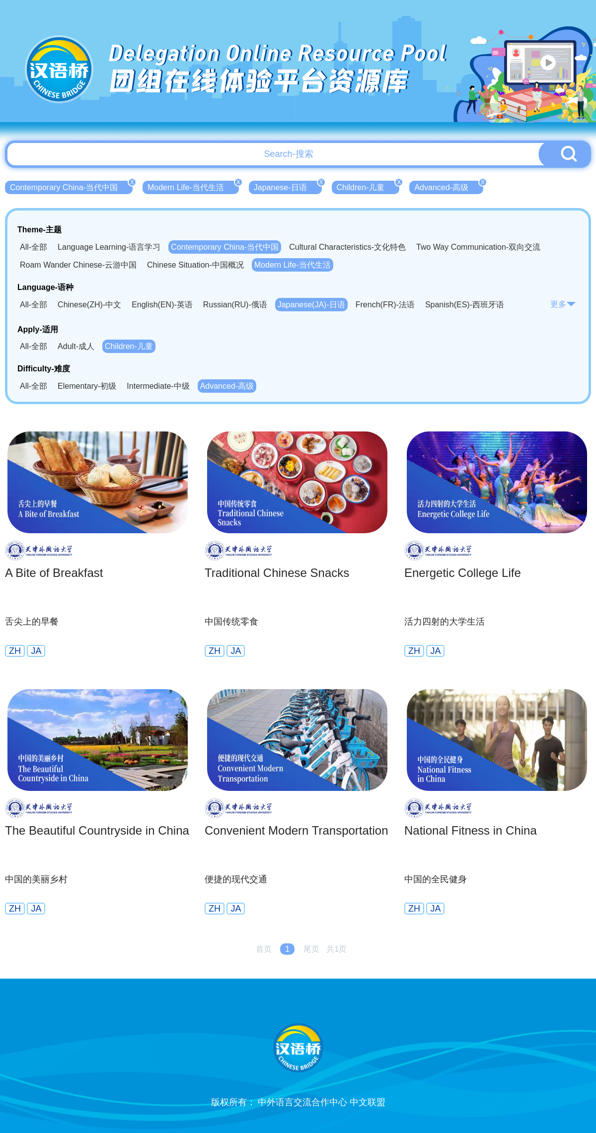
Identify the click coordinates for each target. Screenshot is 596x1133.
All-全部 (33, 247)
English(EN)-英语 (162, 304)
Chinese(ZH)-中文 (89, 304)
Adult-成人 (76, 346)
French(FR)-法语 (385, 304)
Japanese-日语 (288, 186)
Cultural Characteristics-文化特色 (347, 247)
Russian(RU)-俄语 (235, 304)
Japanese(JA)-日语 (311, 304)
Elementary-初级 (87, 386)
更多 (563, 304)
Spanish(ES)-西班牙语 (464, 304)
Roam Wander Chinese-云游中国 (78, 265)
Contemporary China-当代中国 (71, 186)
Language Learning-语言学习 (109, 247)
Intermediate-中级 (158, 386)
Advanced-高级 (448, 186)
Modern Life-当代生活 (193, 186)
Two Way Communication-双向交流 (478, 247)
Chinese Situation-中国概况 (195, 265)
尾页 (311, 949)
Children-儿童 (368, 186)
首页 (264, 949)
